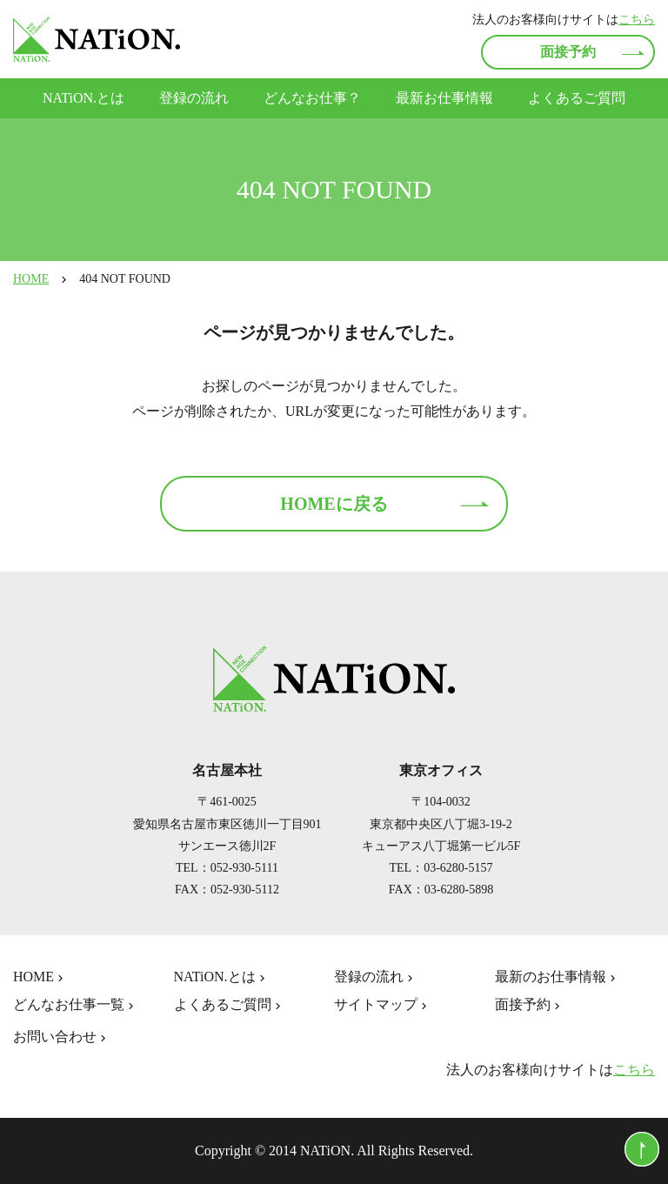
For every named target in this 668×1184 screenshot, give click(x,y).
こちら (636, 19)
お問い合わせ (61, 1037)
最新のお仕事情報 (557, 977)
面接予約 (568, 51)
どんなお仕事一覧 (75, 1005)
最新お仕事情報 (444, 97)
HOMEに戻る (333, 503)
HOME (31, 278)
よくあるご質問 (576, 97)
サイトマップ (382, 1005)
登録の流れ (194, 97)
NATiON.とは (83, 97)
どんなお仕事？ (312, 97)
